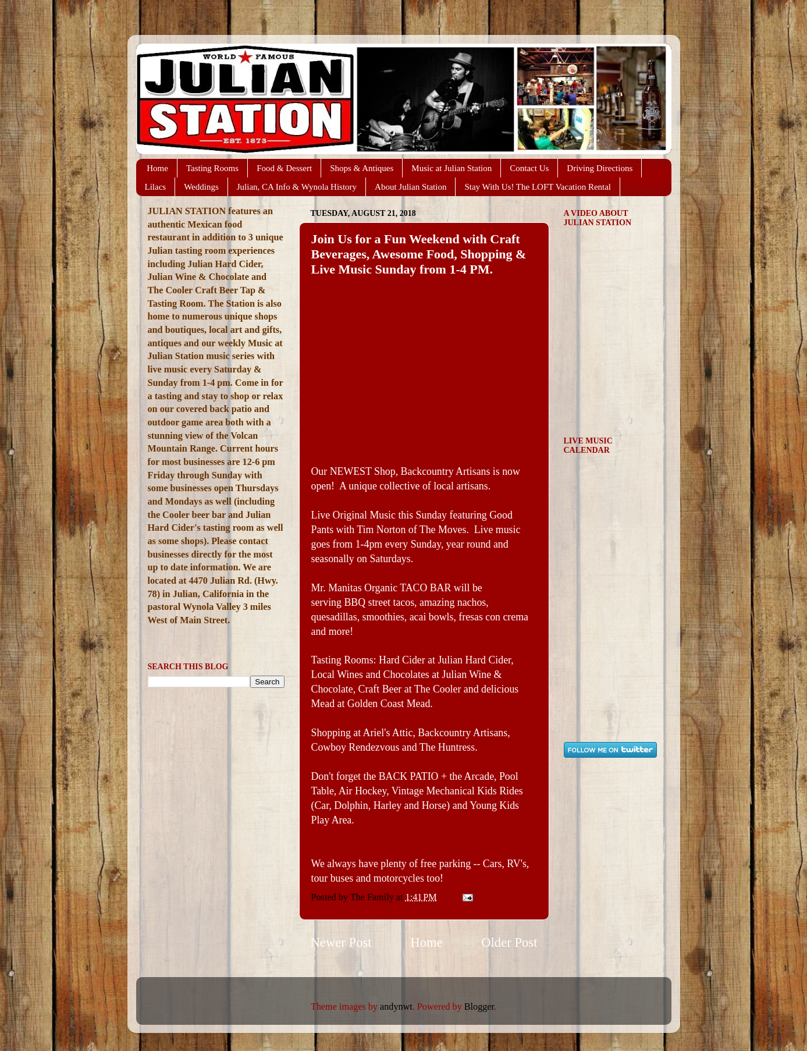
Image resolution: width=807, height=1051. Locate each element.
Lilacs (155, 186)
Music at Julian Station (451, 168)
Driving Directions (599, 168)
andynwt (396, 1007)
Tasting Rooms (212, 168)
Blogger (479, 1007)
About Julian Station (410, 186)
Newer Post (341, 942)
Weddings (201, 186)
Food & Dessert (284, 168)
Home (157, 168)
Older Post (509, 942)
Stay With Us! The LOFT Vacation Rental (537, 186)
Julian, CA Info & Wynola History (297, 186)
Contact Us (529, 168)
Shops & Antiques (361, 168)
